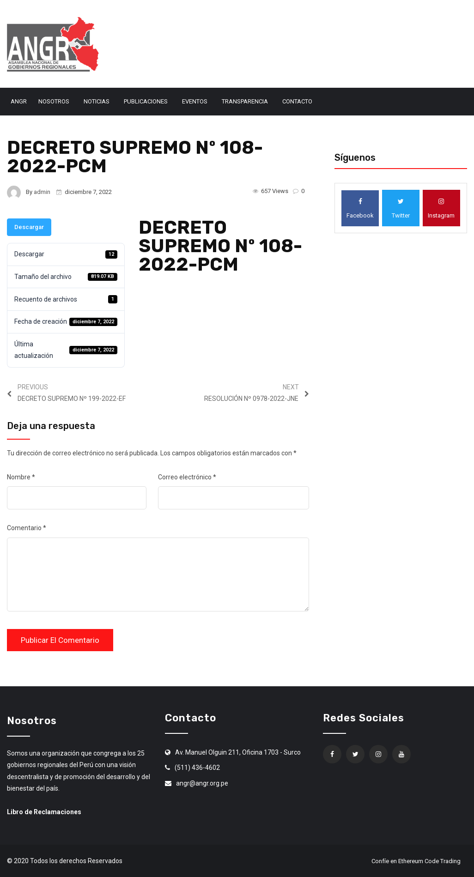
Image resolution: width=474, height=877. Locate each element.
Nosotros (53, 101)
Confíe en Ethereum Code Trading (416, 861)
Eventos (194, 101)
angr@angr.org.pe (202, 783)
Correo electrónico (187, 477)
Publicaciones (146, 101)
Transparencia (245, 101)
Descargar (29, 227)
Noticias (96, 101)
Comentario (26, 528)
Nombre (21, 477)
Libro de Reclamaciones (44, 812)
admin (42, 191)
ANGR (19, 101)
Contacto (297, 101)
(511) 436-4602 (197, 767)
